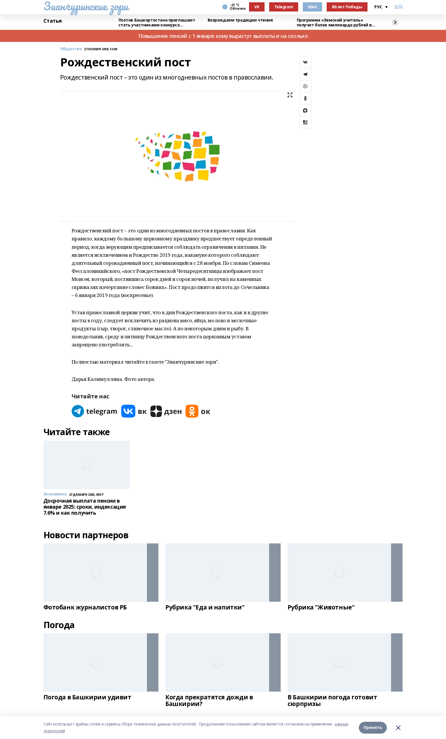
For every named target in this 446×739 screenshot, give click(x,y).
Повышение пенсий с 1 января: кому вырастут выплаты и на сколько (223, 35)
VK (256, 6)
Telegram (283, 6)
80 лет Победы (347, 6)
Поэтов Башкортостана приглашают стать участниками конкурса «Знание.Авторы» (156, 22)
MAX (312, 6)
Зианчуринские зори (85, 6)
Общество (71, 49)
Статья (52, 21)
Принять (372, 727)
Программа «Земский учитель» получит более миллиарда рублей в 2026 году (334, 22)
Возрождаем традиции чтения (240, 20)
